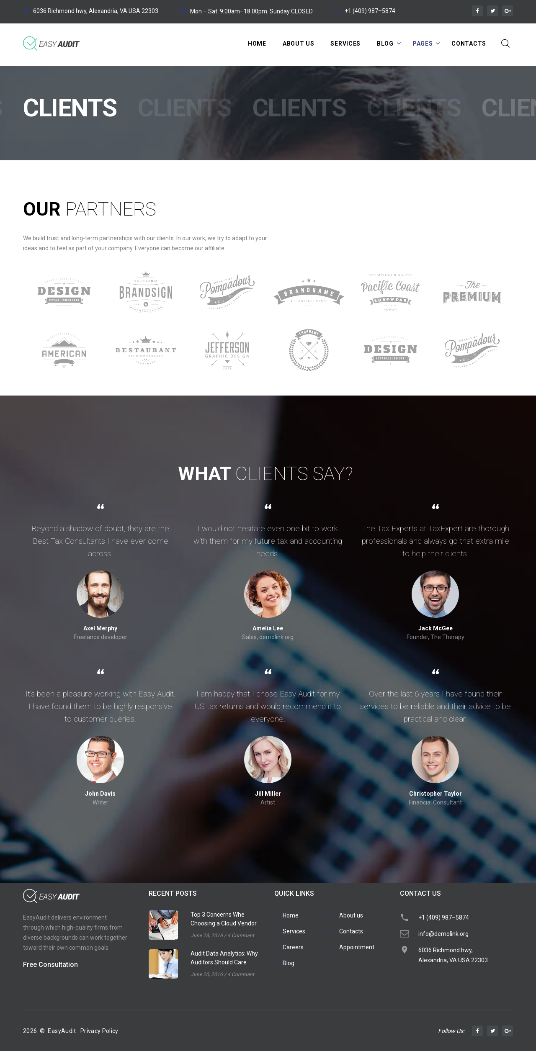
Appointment (356, 947)
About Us (298, 43)
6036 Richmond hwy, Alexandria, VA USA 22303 (95, 11)
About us (351, 915)
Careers (293, 947)
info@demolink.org (443, 933)
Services (345, 43)
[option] (64, 321)
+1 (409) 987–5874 (370, 11)
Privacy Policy (99, 1031)
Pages (422, 43)
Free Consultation (50, 965)
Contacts (468, 43)
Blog (385, 43)
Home (257, 43)
